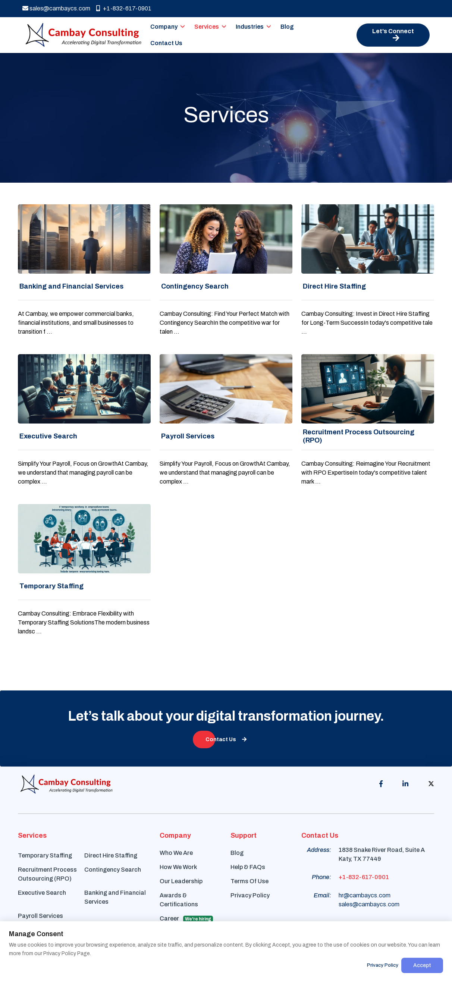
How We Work (178, 867)
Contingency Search (112, 869)
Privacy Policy (250, 895)
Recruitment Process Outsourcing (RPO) (47, 874)
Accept (422, 965)
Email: (322, 895)
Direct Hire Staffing (110, 855)
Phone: (321, 877)
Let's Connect (393, 35)
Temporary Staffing (45, 855)
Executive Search (42, 893)
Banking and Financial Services (115, 897)
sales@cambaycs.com (56, 8)
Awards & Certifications (179, 899)
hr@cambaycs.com (364, 895)
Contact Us (166, 43)
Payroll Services (40, 916)
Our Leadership (181, 881)
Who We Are (176, 853)
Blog (287, 26)
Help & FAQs (247, 867)
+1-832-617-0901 (123, 8)
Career (186, 918)
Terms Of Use (249, 881)
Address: (319, 850)
